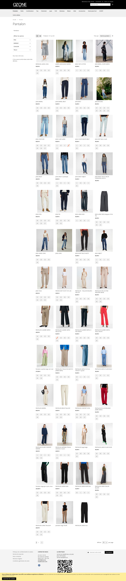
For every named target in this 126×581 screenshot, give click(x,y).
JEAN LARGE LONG (41, 253)
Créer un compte (108, 1)
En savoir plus (11, 576)
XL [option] (88, 145)
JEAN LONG (59, 253)
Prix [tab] (15, 40)
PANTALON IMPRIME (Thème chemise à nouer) (63, 448)
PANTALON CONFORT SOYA (82, 408)
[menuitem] (15, 11)
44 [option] (61, 223)
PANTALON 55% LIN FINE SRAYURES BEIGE (101, 291)
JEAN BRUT (78, 101)
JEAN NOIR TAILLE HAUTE (82, 253)
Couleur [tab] (16, 46)
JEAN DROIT (39, 176)
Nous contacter (17, 556)
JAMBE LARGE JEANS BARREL (63, 64)
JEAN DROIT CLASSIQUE (62, 176)
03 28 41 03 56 (42, 555)
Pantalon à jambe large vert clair (44, 369)
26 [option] (100, 110)
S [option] (84, 70)
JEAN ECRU (39, 214)
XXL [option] (37, 458)
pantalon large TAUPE (61, 525)
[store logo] (20, 5)
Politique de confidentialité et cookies (23, 552)
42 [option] (48, 70)
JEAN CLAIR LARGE (60, 139)
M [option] (80, 70)
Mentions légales (17, 558)
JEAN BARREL (39, 101)
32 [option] (100, 108)
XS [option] (88, 70)
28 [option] (104, 108)
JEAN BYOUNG (99, 101)
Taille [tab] (15, 50)
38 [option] (37, 73)
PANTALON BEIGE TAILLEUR (63, 408)
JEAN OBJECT (98, 253)
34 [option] (41, 70)
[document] (63, 577)
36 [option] (45, 70)
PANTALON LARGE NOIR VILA (83, 486)
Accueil (14, 19)
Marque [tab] (16, 43)
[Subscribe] (109, 552)
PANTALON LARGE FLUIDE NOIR (103, 447)
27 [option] (96, 108)
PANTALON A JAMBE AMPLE (43, 330)
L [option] (96, 70)
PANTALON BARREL (41, 408)
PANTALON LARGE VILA (81, 525)
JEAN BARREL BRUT (61, 101)
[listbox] (45, 72)
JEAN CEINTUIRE (40, 139)
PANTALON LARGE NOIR (62, 486)
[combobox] (100, 4)
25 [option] (96, 110)
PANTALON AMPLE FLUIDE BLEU (103, 369)
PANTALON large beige (81, 447)
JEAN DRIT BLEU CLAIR (101, 139)
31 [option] (108, 108)
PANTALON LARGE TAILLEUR (43, 525)
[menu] (63, 13)
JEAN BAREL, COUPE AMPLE (102, 64)
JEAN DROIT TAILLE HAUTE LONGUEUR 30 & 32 (102, 177)
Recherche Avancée (18, 554)
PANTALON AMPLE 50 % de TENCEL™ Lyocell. (82, 369)
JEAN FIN (58, 214)
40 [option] (37, 70)
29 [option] (104, 110)
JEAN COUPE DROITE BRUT (82, 139)
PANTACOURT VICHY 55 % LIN (63, 291)
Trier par (96, 36)
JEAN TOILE (39, 291)
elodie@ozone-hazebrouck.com (42, 560)
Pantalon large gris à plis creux (44, 486)
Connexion (98, 1)
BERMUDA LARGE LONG (42, 64)
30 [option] (108, 110)
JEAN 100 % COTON (80, 64)
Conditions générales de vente (21, 561)
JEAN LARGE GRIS (80, 214)
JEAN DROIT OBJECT (80, 176)
